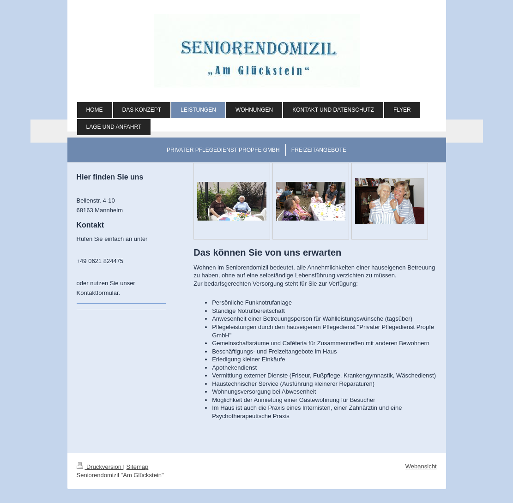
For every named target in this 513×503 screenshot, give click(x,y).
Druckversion (100, 466)
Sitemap (138, 466)
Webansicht (421, 466)
